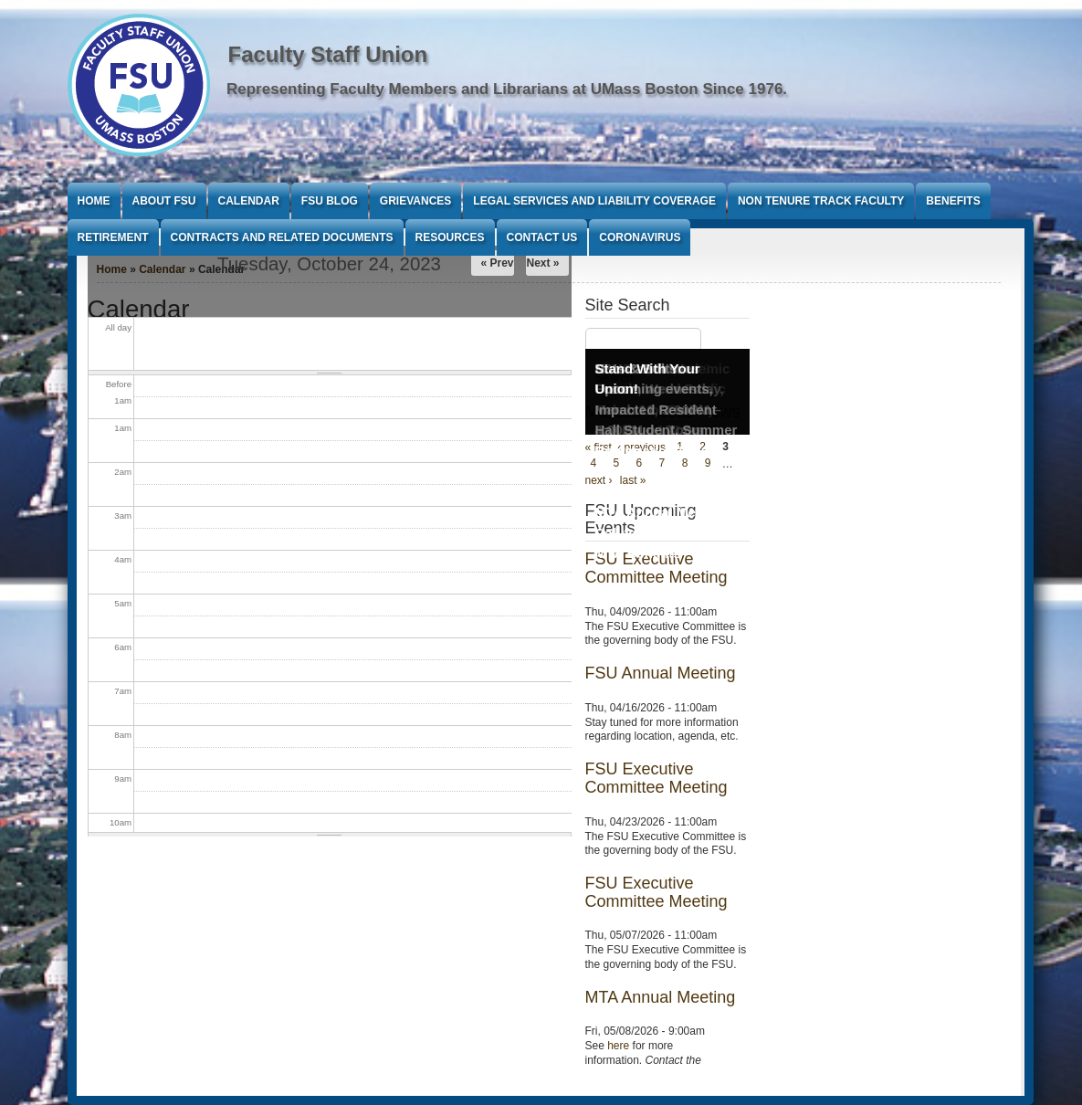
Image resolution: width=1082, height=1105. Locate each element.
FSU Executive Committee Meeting (656, 778)
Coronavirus (639, 237)
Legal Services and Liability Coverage (594, 201)
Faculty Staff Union (328, 54)
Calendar (248, 201)
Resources (450, 237)
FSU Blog (329, 201)
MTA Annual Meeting (660, 997)
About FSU (164, 201)
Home (94, 201)
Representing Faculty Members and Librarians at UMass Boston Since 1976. (506, 89)
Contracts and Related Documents (282, 237)
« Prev (496, 263)
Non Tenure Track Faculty (821, 201)
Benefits (953, 201)
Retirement (113, 237)
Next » (542, 263)
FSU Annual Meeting (660, 673)
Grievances (415, 201)
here (618, 1045)
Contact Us (542, 237)
